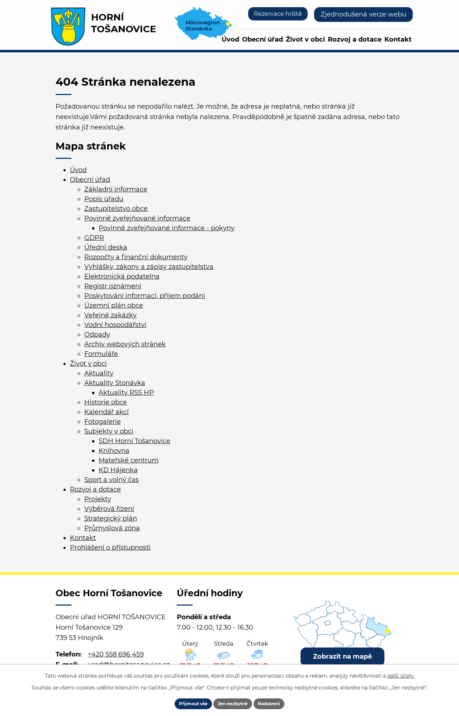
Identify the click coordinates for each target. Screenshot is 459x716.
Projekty (97, 499)
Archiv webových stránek (125, 344)
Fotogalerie (102, 422)
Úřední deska (105, 247)
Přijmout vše (181, 701)
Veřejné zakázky (110, 315)
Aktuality (98, 373)
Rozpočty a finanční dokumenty (136, 257)
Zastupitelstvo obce (116, 209)
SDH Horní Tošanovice (134, 441)
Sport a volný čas (111, 480)
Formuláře (101, 354)
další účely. (401, 672)
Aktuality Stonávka (114, 383)
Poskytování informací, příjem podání (144, 296)
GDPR (94, 238)
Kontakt (398, 39)
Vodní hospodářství (115, 325)
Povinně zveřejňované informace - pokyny (167, 228)
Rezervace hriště (274, 14)
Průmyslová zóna (112, 528)
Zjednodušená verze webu (363, 14)
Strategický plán (110, 518)
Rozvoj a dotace (355, 39)
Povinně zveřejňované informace (137, 218)
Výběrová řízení (109, 509)
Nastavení (281, 701)
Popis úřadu (103, 199)
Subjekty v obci (108, 431)
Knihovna (114, 451)
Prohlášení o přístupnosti (110, 547)
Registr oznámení (112, 286)
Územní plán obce (113, 305)
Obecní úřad (262, 39)
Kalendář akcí (106, 412)
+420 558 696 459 (116, 654)
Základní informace (115, 189)
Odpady (97, 334)
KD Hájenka (118, 470)
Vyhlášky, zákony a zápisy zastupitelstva (148, 267)
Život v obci (305, 39)
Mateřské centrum (128, 460)
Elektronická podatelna (122, 276)
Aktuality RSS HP (126, 393)
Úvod (230, 39)
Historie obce (105, 402)
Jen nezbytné (233, 701)
